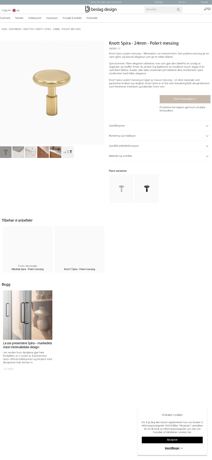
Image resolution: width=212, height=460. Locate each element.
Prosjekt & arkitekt (72, 18)
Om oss (182, 2)
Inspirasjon (52, 18)
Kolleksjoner (34, 18)
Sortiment (5, 18)
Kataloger (159, 2)
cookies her (184, 432)
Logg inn (6, 10)
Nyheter (19, 18)
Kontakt (204, 2)
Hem (4, 29)
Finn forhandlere (185, 99)
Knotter (29, 29)
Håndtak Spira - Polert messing (28, 269)
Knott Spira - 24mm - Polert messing (58, 29)
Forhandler (92, 18)
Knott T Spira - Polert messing (79, 269)
